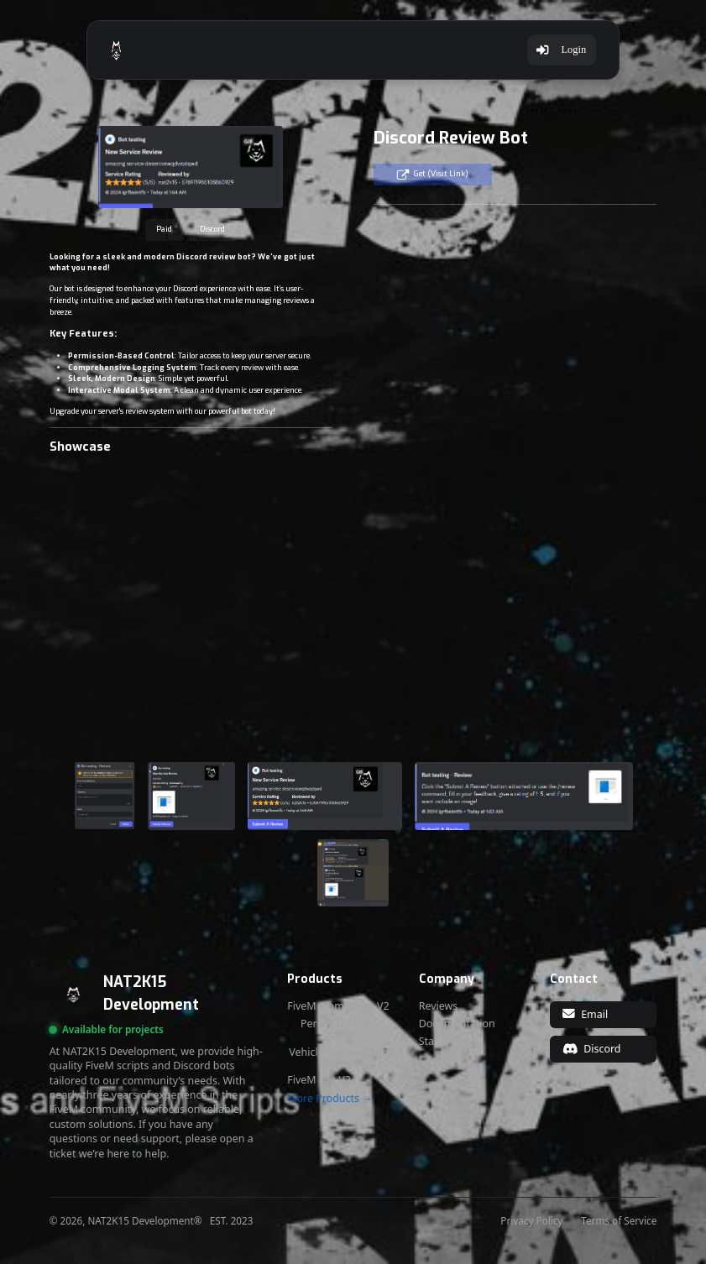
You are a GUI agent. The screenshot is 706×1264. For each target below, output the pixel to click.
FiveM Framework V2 (338, 1006)
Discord (212, 229)
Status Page (448, 1042)
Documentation (457, 1024)
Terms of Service (618, 1221)
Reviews (438, 1006)
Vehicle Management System (340, 1057)
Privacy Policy (531, 1221)
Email (585, 1014)
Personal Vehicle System (341, 1029)
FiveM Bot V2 (319, 1080)
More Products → (329, 1099)
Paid (164, 229)
